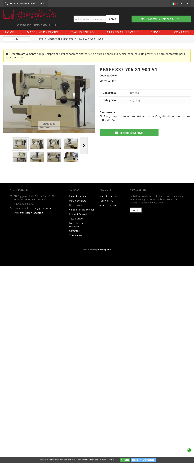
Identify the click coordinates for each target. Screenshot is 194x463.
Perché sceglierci (78, 200)
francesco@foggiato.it (31, 212)
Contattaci (74, 230)
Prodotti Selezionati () (160, 19)
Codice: (104, 75)
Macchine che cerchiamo (60, 38)
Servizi (156, 32)
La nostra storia (77, 196)
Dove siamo (75, 205)
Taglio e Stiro (82, 32)
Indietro (16, 39)
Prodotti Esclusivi (78, 214)
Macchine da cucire (42, 32)
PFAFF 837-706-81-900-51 (91, 38)
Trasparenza (75, 235)
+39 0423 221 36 (25, 3)
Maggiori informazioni (143, 460)
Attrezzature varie (122, 32)
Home (9, 32)
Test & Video (76, 218)
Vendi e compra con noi (81, 209)
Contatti (181, 32)
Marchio (104, 81)
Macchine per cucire (109, 196)
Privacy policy (104, 249)
